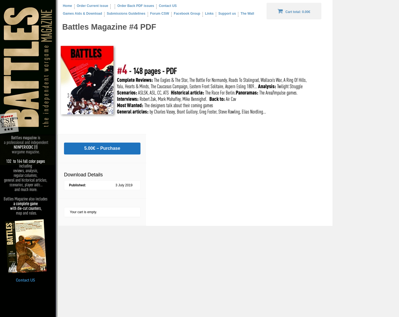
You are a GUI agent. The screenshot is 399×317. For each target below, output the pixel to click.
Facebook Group (187, 14)
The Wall (247, 14)
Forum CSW (159, 14)
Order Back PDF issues (135, 6)
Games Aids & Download (80, 14)
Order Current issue (92, 6)
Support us (227, 14)
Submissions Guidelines (126, 14)
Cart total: (294, 11)
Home (65, 6)
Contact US (168, 6)
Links (209, 14)
